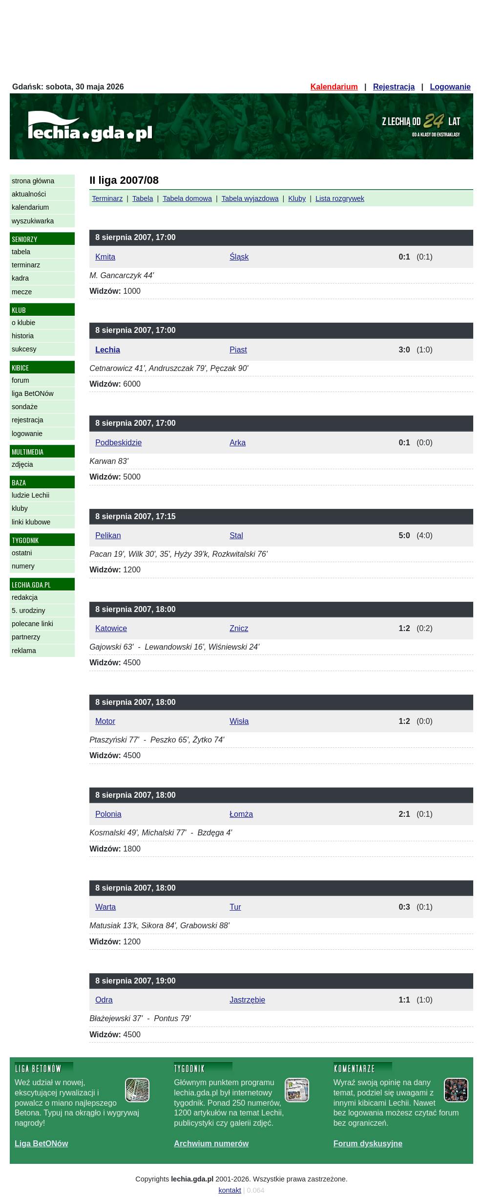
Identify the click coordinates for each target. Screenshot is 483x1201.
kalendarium (30, 207)
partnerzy (26, 637)
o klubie (23, 323)
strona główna (33, 181)
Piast (238, 350)
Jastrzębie (247, 1000)
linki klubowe (31, 522)
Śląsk (239, 257)
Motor (105, 721)
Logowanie (450, 87)
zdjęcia (22, 464)
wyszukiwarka (33, 221)
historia (23, 336)
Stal (236, 535)
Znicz (239, 628)
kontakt (229, 1190)
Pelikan (108, 535)
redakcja (25, 597)
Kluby (297, 198)
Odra (104, 1000)
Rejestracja (394, 87)
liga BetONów (33, 393)
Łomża (241, 814)
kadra (20, 278)
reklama (24, 651)
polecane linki (32, 624)
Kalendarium (334, 87)
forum (20, 380)
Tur (235, 907)
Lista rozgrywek (339, 198)
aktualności (29, 194)
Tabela (142, 198)
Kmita (105, 257)
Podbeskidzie (118, 442)
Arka (238, 442)
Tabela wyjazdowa (250, 198)
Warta (105, 907)
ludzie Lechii (30, 495)
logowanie (27, 433)
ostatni (22, 553)
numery (23, 566)
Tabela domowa (187, 198)
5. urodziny (28, 610)
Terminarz (107, 198)
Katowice (111, 628)
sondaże (25, 407)
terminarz (26, 265)
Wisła (239, 721)
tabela (21, 252)
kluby (20, 508)
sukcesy (24, 349)
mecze (22, 292)
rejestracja (27, 420)
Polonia (108, 814)
